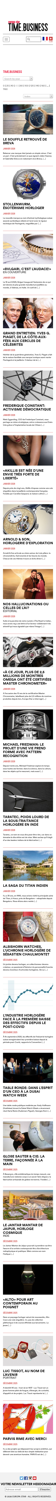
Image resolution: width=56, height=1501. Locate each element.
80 (21, 85)
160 (43, 85)
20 (7, 85)
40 (12, 85)
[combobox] (18, 78)
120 (32, 85)
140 (37, 85)
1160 (5, 89)
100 (27, 85)
